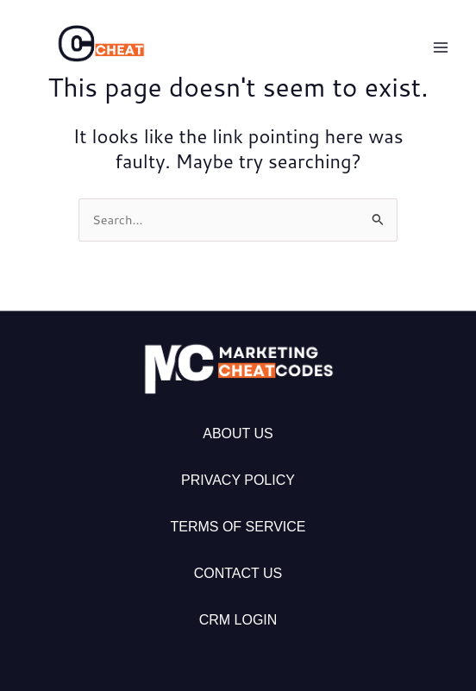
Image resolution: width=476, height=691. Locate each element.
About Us (238, 433)
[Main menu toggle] (441, 47)
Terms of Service (237, 526)
